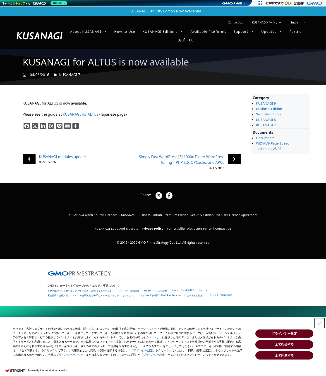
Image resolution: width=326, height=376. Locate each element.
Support (246, 31)
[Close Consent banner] (320, 323)
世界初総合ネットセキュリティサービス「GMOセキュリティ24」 (81, 291)
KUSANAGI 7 (69, 74)
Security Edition (268, 114)
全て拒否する (284, 344)
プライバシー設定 (284, 333)
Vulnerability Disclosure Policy (189, 229)
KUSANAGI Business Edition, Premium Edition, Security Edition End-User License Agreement (189, 215)
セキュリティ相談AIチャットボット (190, 290)
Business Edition (269, 108)
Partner (296, 31)
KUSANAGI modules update (62, 156)
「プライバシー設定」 (142, 350)
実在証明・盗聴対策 (58, 295)
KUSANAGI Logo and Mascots (116, 229)
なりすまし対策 (195, 295)
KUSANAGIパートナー (266, 22)
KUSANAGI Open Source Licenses (92, 215)
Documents (265, 137)
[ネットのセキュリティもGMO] (34, 3)
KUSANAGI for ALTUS (80, 114)
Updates (273, 31)
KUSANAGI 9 (266, 103)
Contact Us (235, 22)
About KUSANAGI (90, 31)
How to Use (124, 31)
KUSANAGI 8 (266, 119)
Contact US (223, 229)
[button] (191, 40)
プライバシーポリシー (69, 354)
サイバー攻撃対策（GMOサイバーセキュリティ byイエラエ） (104, 295)
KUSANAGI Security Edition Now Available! (165, 11)
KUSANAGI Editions (164, 31)
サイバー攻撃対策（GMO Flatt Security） (161, 295)
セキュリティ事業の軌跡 (219, 295)
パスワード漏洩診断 (129, 291)
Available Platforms (208, 31)
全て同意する (284, 355)
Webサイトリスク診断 (155, 291)
